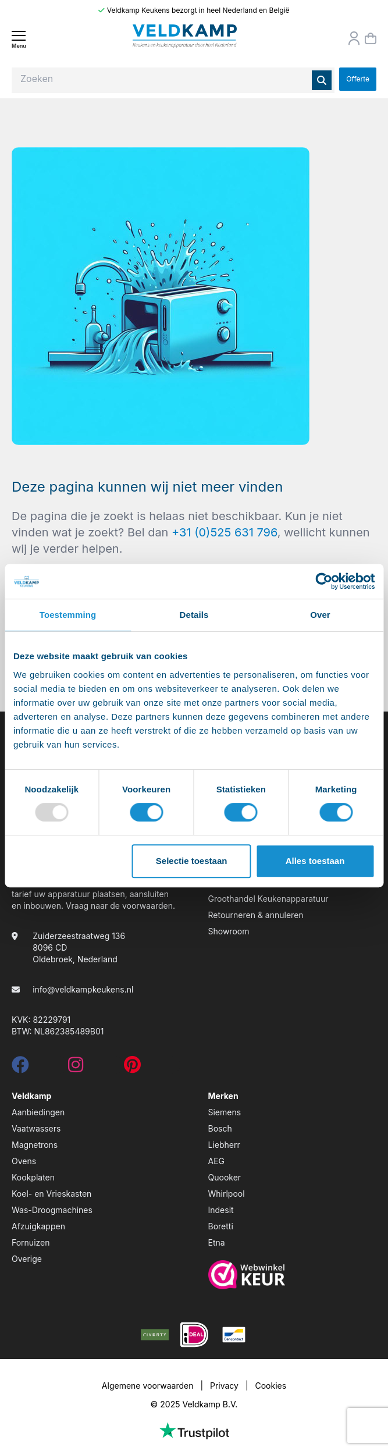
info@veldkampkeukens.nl (83, 989)
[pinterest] (132, 1068)
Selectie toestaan (191, 861)
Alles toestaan (315, 861)
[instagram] (75, 1068)
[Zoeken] (322, 80)
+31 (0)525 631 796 (224, 532)
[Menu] (19, 39)
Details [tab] (194, 615)
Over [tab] (320, 615)
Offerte (357, 78)
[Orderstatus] (354, 38)
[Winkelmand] (370, 38)
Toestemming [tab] (68, 615)
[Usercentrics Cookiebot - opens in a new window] (324, 581)
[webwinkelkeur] (292, 1274)
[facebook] (20, 1068)
